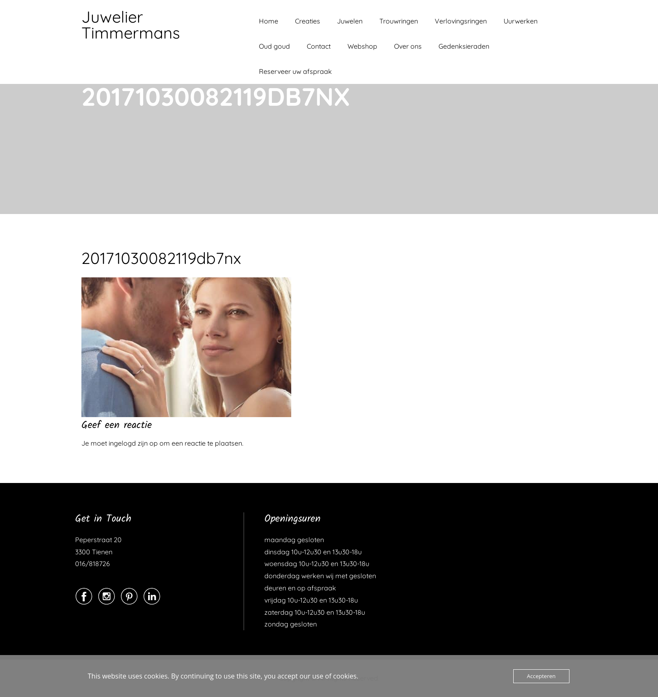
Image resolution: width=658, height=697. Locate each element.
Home (268, 21)
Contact (319, 46)
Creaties (307, 21)
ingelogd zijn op (133, 443)
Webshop (362, 46)
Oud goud (274, 46)
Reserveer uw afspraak (295, 71)
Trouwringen (398, 21)
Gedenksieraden (464, 46)
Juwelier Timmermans (130, 25)
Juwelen (350, 21)
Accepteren (541, 676)
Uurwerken (521, 21)
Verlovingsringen (461, 21)
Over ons (408, 46)
